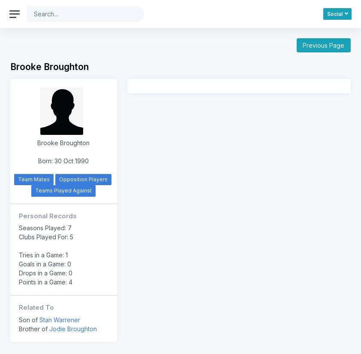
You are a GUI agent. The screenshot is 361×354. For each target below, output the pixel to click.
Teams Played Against (63, 190)
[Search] (79, 14)
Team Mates (34, 179)
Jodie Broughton (73, 329)
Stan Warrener (59, 319)
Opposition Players (83, 179)
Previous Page (323, 45)
